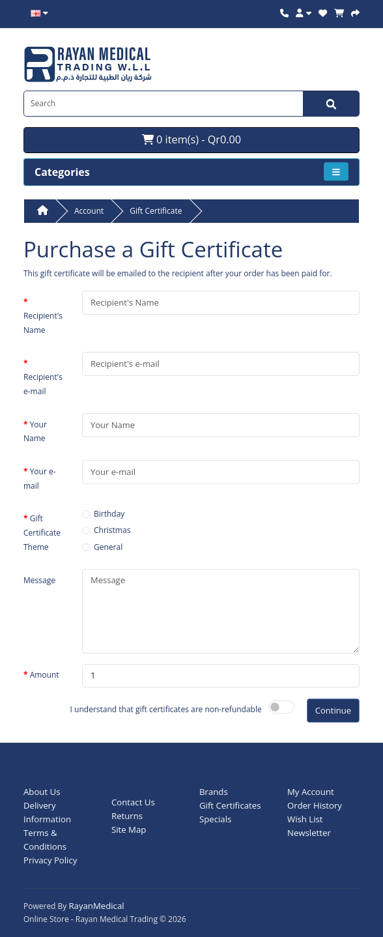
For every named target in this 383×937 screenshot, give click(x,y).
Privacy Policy (50, 860)
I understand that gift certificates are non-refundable (166, 709)
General (108, 547)
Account (89, 210)
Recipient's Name (43, 323)
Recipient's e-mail (43, 384)
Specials (215, 819)
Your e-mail (39, 478)
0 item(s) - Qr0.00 (191, 139)
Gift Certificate (156, 210)
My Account (310, 792)
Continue (333, 710)
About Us (41, 792)
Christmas (112, 530)
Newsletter (309, 833)
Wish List (305, 819)
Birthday (109, 513)
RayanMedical (96, 906)
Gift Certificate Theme (42, 532)
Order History (314, 805)
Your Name (35, 431)
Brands (213, 792)
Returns (127, 816)
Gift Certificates (230, 805)
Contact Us (133, 802)
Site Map (128, 829)
